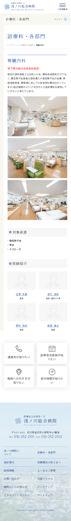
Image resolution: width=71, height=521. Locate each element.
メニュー (58, 19)
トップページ (13, 45)
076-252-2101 (21, 436)
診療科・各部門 (17, 19)
